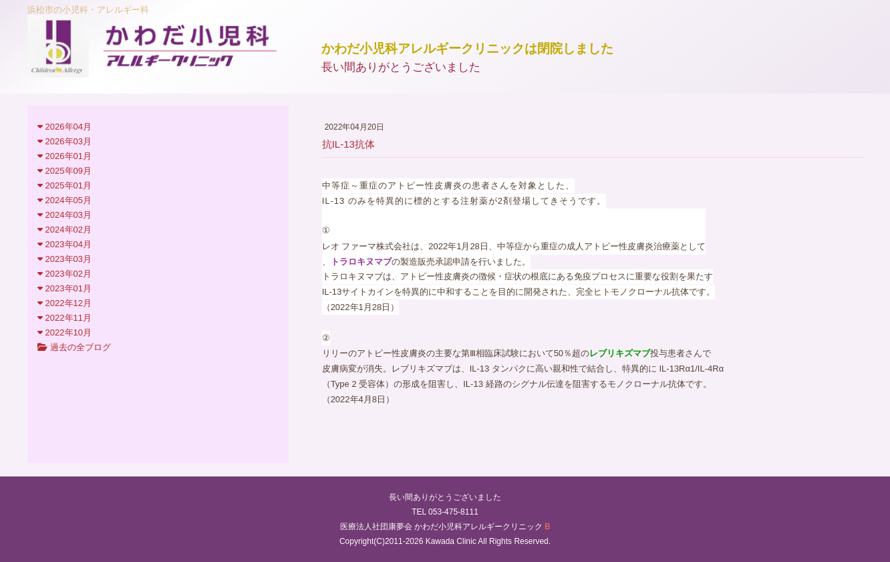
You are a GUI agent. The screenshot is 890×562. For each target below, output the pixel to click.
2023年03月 (64, 259)
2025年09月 (64, 171)
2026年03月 (64, 141)
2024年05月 (64, 200)
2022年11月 (64, 318)
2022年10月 (64, 332)
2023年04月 (64, 244)
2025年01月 (64, 185)
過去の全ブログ (74, 347)
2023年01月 (64, 288)
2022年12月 (64, 303)
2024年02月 (64, 230)
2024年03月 (64, 215)
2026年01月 (64, 156)
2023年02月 (64, 274)
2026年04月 (64, 127)
